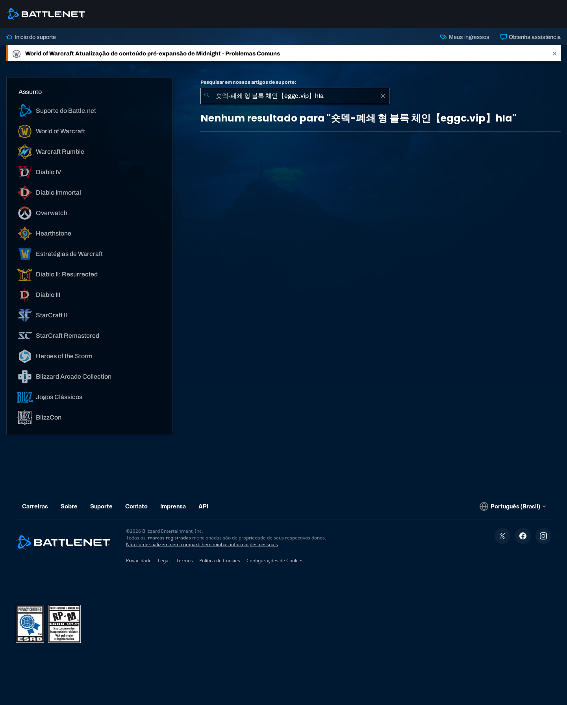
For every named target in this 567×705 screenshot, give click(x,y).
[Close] (555, 53)
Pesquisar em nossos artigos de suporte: (248, 82)
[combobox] (294, 96)
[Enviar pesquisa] (206, 96)
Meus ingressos (464, 37)
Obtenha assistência (530, 37)
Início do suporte (31, 37)
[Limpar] (383, 96)
